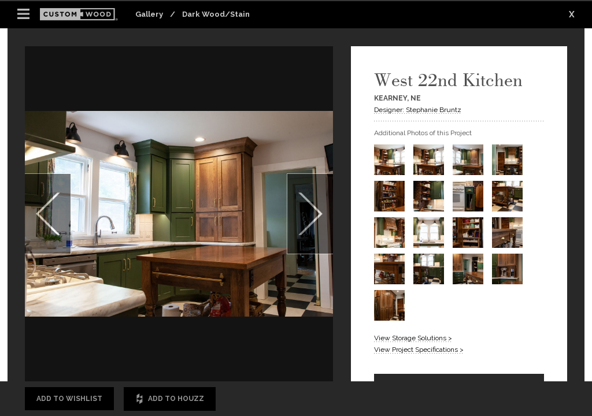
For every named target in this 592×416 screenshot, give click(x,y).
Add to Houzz (169, 398)
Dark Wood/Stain (216, 14)
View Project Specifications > (419, 350)
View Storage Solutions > (413, 338)
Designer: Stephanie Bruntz (417, 110)
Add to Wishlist (69, 399)
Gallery (149, 14)
